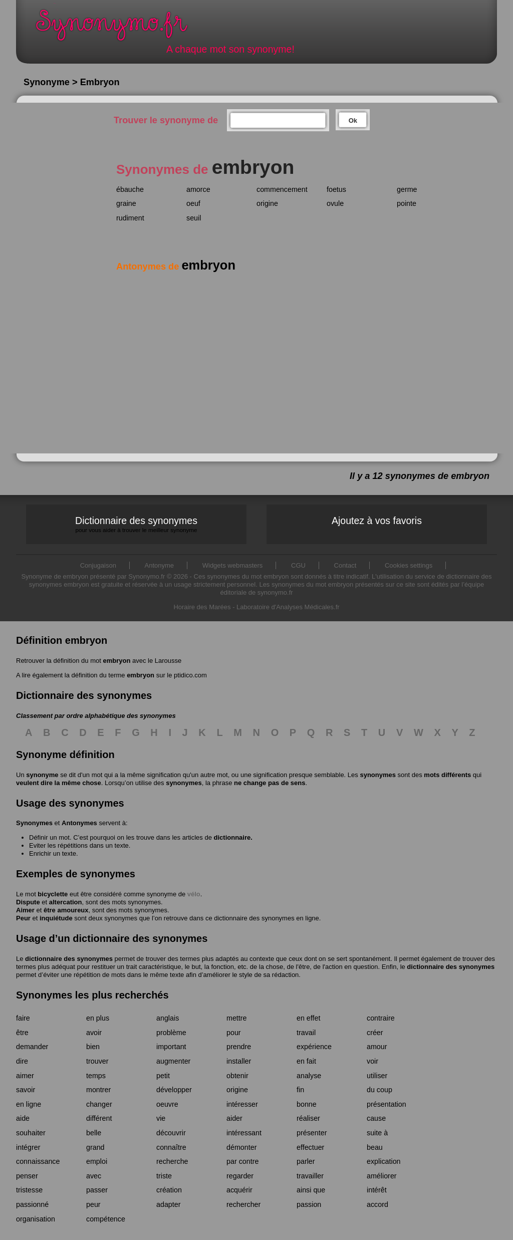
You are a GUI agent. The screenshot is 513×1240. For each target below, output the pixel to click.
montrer (98, 1090)
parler (306, 1161)
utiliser (377, 1076)
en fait (306, 1061)
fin (300, 1090)
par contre (242, 1161)
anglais (167, 1018)
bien (93, 1047)
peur (93, 1204)
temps (96, 1076)
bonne (307, 1104)
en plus (97, 1018)
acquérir (239, 1190)
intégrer (28, 1147)
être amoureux (66, 910)
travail (306, 1033)
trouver (97, 1061)
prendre (238, 1047)
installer (238, 1061)
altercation (65, 902)
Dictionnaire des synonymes (136, 524)
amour (377, 1047)
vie (160, 1118)
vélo (193, 894)
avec (93, 1176)
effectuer (310, 1147)
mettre (236, 1018)
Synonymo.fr (118, 28)
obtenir (237, 1076)
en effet (308, 1018)
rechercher (243, 1204)
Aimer (25, 910)
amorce (198, 189)
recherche (172, 1161)
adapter (168, 1204)
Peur (23, 918)
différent (99, 1118)
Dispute (28, 902)
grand (95, 1147)
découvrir (171, 1133)
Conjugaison (98, 565)
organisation (35, 1219)
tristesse (29, 1190)
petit (163, 1076)
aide (23, 1118)
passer (97, 1190)
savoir (25, 1090)
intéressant (244, 1133)
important (171, 1047)
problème (171, 1033)
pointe (406, 203)
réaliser (308, 1118)
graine (126, 203)
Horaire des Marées (201, 607)
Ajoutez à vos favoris (377, 520)
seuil (193, 218)
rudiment (130, 218)
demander (32, 1047)
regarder (239, 1176)
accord (377, 1204)
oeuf (193, 203)
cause (376, 1118)
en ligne (28, 1104)
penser (27, 1176)
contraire (381, 1018)
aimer (25, 1076)
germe (407, 189)
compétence (105, 1219)
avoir (94, 1033)
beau (375, 1147)
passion (309, 1204)
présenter (312, 1133)
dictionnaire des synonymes (69, 958)
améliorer (382, 1176)
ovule (335, 203)
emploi (96, 1161)
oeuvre (167, 1104)
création (169, 1190)
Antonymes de (175, 267)
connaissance (38, 1161)
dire (22, 1061)
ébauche (130, 189)
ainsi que (311, 1190)
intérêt (377, 1190)
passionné (32, 1204)
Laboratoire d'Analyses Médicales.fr (288, 607)
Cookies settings (408, 565)
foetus (336, 189)
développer (174, 1090)
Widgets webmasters (232, 565)
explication (384, 1161)
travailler (310, 1176)
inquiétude (56, 918)
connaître (171, 1147)
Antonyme (159, 565)
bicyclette (53, 894)
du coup (379, 1090)
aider (234, 1118)
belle (93, 1133)
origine (267, 203)
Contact (345, 565)
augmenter (173, 1061)
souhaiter (31, 1133)
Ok (353, 120)
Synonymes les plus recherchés (92, 995)
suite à (377, 1133)
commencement (282, 189)
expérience (314, 1047)
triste (164, 1176)
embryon (116, 660)
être (22, 1033)
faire (23, 1018)
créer (375, 1033)
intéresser (242, 1104)
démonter (241, 1147)
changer (99, 1104)
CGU (298, 565)
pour (233, 1033)
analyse (309, 1076)
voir (372, 1061)
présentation (386, 1104)
